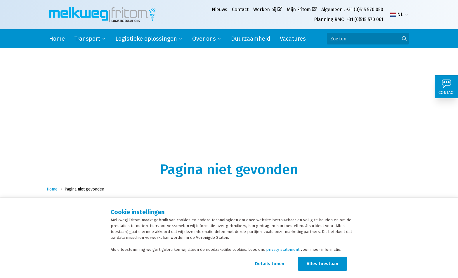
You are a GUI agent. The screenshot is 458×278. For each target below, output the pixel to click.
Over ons (204, 38)
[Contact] (446, 86)
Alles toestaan (322, 263)
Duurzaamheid (250, 38)
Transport (87, 38)
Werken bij (264, 9)
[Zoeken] (368, 38)
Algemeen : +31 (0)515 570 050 (352, 9)
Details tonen (269, 263)
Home (57, 38)
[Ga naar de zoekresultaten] (404, 38)
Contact (240, 9)
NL (396, 14)
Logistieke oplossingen (146, 38)
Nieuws (219, 9)
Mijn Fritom (299, 9)
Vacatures (293, 38)
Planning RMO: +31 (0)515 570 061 (348, 19)
